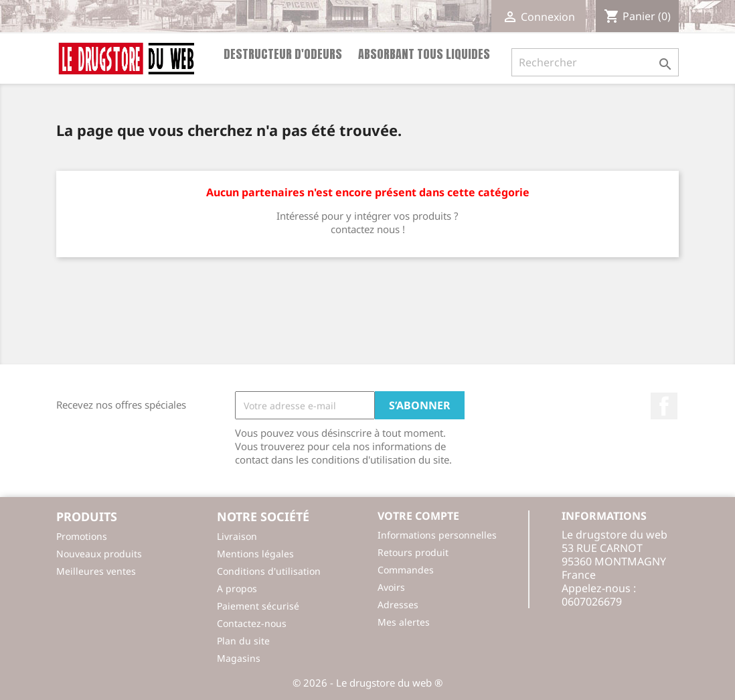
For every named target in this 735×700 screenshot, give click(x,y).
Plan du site (243, 640)
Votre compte (418, 515)
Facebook (664, 406)
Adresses (398, 604)
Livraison (237, 536)
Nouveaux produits (99, 553)
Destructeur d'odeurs (283, 54)
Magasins (238, 658)
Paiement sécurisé (258, 606)
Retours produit (413, 552)
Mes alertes (404, 622)
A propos (237, 588)
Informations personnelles (437, 535)
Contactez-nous (252, 623)
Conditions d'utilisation (269, 571)
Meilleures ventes (96, 571)
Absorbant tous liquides (424, 54)
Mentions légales (255, 553)
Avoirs (391, 587)
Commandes (406, 569)
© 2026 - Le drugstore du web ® (367, 682)
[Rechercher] (595, 62)
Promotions (81, 536)
